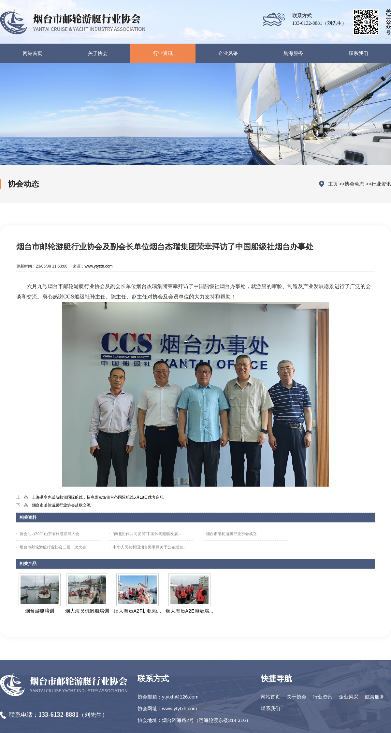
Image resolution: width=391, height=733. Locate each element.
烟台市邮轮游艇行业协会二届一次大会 (53, 547)
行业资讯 (381, 184)
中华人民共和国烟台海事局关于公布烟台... (149, 547)
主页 (333, 184)
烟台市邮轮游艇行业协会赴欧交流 (61, 505)
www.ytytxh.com (98, 266)
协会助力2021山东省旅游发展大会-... (52, 534)
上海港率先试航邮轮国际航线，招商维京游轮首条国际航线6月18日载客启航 (98, 497)
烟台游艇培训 (39, 611)
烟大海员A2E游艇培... (189, 611)
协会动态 (354, 184)
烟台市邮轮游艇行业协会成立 (231, 534)
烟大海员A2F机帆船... (137, 611)
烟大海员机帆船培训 (87, 611)
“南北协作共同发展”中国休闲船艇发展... (147, 534)
